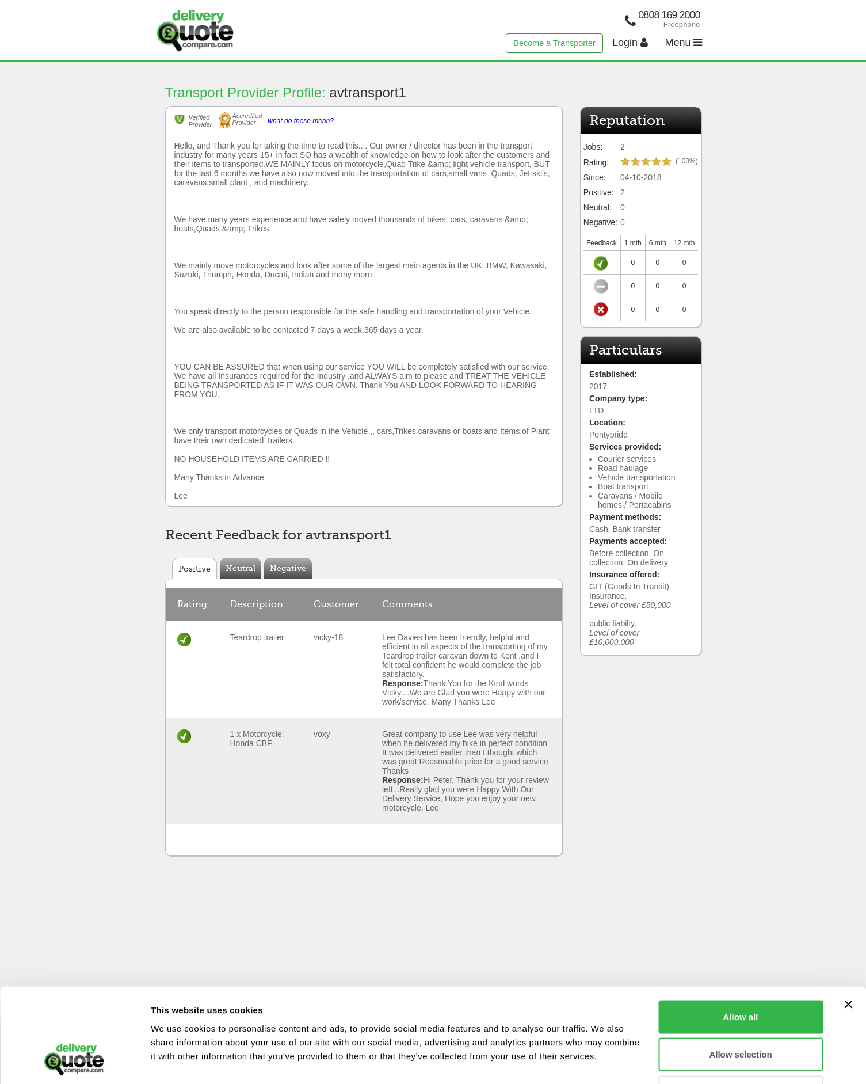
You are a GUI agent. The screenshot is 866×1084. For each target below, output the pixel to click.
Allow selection (740, 971)
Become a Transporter (554, 43)
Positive (194, 568)
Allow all (740, 933)
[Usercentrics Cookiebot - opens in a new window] (74, 1061)
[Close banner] (848, 920)
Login (630, 42)
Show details (604, 1061)
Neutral (240, 568)
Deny (740, 1008)
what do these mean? (301, 121)
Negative (288, 568)
